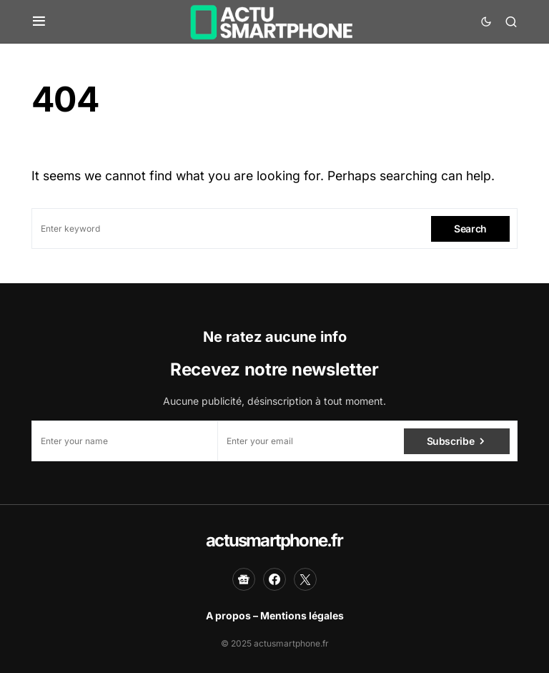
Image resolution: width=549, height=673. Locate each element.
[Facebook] (274, 579)
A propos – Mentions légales (275, 615)
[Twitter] (305, 579)
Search (470, 228)
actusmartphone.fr (274, 540)
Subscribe (451, 441)
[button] (38, 21)
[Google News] (243, 579)
